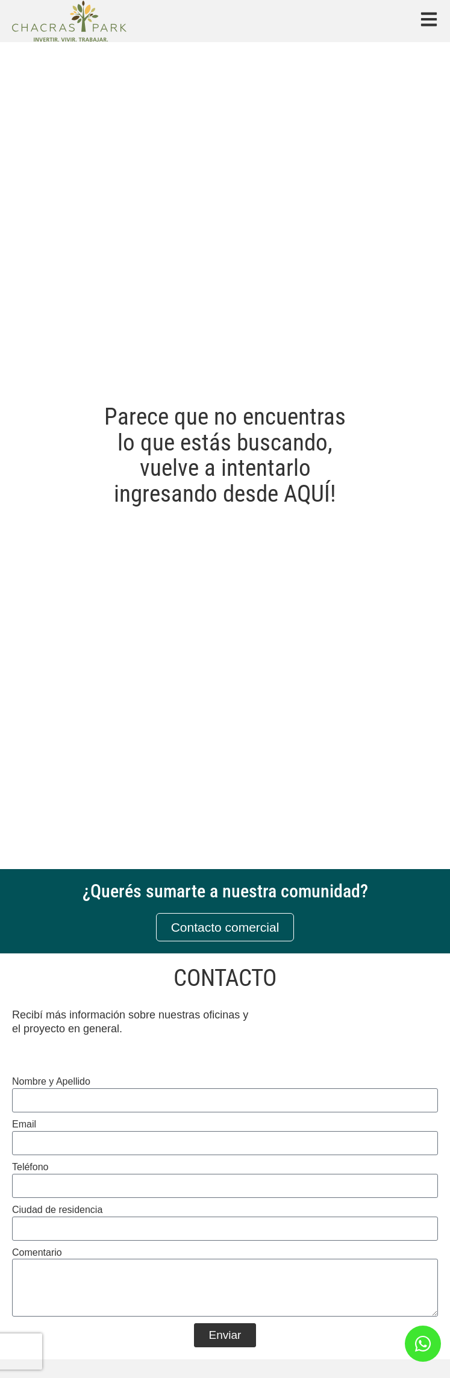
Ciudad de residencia (57, 1210)
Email (24, 1124)
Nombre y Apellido (51, 1081)
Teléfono (30, 1167)
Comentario (37, 1252)
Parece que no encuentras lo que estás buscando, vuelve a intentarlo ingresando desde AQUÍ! (225, 455)
